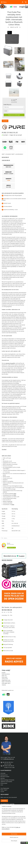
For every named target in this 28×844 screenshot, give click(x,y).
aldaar (12, 504)
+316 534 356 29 (6, 160)
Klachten (3, 778)
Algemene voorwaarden (6, 781)
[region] (14, 819)
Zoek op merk (5, 678)
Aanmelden (4, 800)
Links (2, 785)
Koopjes (3, 672)
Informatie (3, 773)
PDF (15, 493)
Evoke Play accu (7, 104)
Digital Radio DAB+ (6, 680)
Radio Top (4, 675)
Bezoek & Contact (5, 776)
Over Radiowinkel (5, 788)
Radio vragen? (4, 790)
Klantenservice (4, 775)
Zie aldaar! (4, 449)
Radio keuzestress (6, 674)
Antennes (4, 685)
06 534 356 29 (5, 157)
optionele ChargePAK (10, 363)
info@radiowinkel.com (8, 759)
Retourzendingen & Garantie (7, 780)
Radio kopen (4, 677)
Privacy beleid (4, 783)
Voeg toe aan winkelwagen (14, 115)
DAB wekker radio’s (6, 683)
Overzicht (5, 120)
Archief (2, 791)
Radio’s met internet (6, 682)
